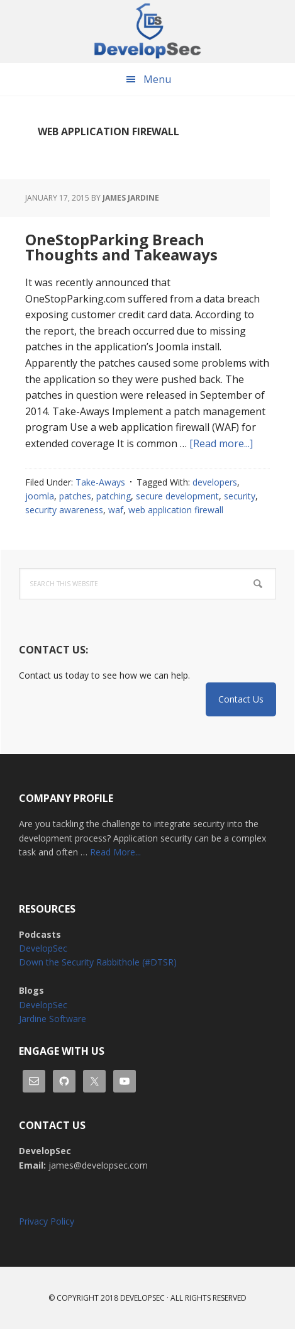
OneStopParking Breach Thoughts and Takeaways (121, 247)
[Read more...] (221, 443)
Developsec (142, 1298)
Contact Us (241, 699)
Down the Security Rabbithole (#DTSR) (98, 962)
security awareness (64, 510)
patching (113, 496)
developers (214, 482)
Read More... (115, 852)
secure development (177, 496)
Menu (157, 79)
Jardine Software (52, 1019)
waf (115, 510)
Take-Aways (100, 482)
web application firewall (175, 510)
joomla (39, 496)
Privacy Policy (46, 1221)
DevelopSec (148, 31)
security (239, 496)
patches (75, 496)
